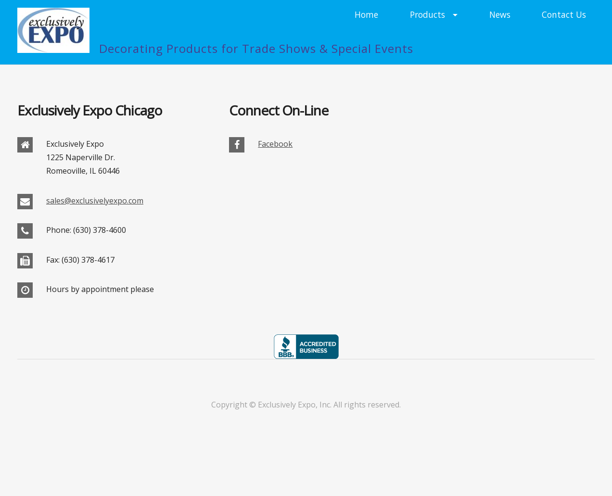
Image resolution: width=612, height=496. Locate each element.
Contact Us (564, 14)
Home (366, 14)
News (499, 14)
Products (427, 14)
